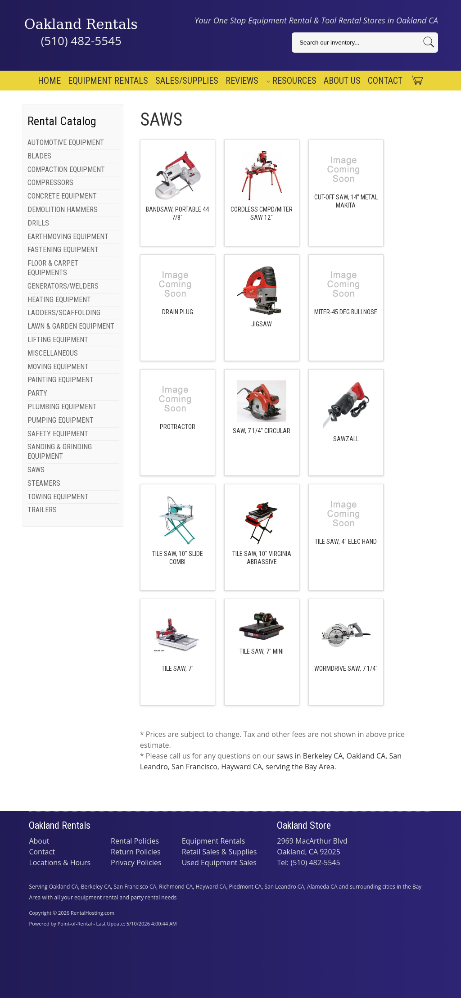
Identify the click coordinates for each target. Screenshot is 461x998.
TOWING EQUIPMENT (58, 496)
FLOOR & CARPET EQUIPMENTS (52, 268)
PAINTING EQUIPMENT (60, 379)
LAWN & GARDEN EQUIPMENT (70, 326)
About (39, 841)
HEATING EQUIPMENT (59, 299)
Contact (385, 80)
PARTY (37, 393)
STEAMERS (43, 483)
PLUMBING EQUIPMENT (62, 406)
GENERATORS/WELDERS (63, 286)
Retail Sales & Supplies (219, 852)
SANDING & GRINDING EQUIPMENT (59, 452)
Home (49, 80)
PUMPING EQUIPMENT (60, 420)
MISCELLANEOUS (52, 353)
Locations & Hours (59, 862)
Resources (291, 80)
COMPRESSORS (50, 182)
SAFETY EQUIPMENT (57, 433)
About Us (342, 80)
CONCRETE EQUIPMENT (62, 196)
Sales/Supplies (186, 80)
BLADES (39, 156)
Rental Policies (135, 841)
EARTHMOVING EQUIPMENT (67, 236)
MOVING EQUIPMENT (58, 366)
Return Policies (136, 852)
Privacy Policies (136, 862)
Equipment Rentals (108, 80)
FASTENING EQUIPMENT (63, 249)
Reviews (242, 80)
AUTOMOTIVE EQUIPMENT (65, 142)
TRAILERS (42, 510)
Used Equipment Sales (219, 862)
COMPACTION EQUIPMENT (66, 169)
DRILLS (38, 223)
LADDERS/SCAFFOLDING (63, 312)
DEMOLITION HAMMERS (62, 209)
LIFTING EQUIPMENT (57, 339)
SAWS (36, 469)
